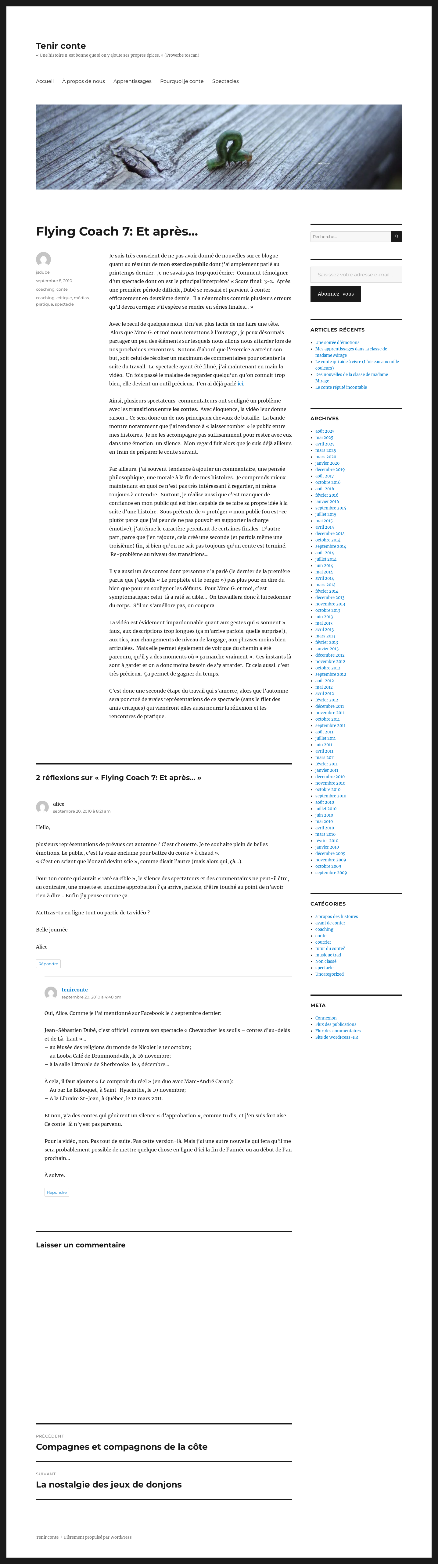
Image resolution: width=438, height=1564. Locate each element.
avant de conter (330, 923)
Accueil (45, 81)
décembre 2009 (330, 853)
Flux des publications (336, 1024)
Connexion (326, 1018)
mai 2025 (324, 437)
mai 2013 (323, 623)
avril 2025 (325, 444)
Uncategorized (329, 974)
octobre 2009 (328, 866)
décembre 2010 (330, 776)
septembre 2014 (330, 546)
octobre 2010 (327, 789)
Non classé (325, 961)
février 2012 (326, 700)
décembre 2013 (329, 597)
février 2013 (326, 642)
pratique (44, 304)
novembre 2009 (330, 860)
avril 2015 (324, 527)
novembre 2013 (330, 604)
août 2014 (324, 552)
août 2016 (324, 488)
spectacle (64, 304)
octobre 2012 (327, 668)
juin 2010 (324, 815)
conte (62, 289)
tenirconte (75, 990)
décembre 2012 (330, 655)
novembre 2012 (330, 661)
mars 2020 (325, 456)
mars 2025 (325, 450)
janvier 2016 (327, 501)
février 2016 (327, 495)
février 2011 (326, 764)
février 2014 (326, 591)
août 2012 (324, 680)
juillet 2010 (325, 808)
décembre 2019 (330, 469)
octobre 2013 (327, 610)
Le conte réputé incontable (341, 387)
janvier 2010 (327, 847)
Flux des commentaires (338, 1031)
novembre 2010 (330, 783)
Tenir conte (61, 46)
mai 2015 (324, 520)
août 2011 (324, 732)
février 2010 (326, 840)
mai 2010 (324, 821)
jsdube (43, 272)
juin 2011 (323, 744)
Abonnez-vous (336, 294)
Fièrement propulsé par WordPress (98, 1537)
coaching (45, 289)
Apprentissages (132, 81)
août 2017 (324, 476)
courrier (323, 942)
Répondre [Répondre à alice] (48, 963)
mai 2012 (324, 687)
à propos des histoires (336, 916)
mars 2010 (325, 834)
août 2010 (324, 802)
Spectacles (225, 81)
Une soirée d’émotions (337, 342)
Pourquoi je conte (182, 81)
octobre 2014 (327, 540)
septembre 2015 (330, 508)
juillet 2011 (325, 738)
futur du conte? (330, 948)
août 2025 (325, 431)
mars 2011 (325, 757)
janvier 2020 (327, 463)
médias (81, 297)
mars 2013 (325, 636)
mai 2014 (324, 572)
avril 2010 (324, 828)
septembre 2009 (331, 872)
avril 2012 (324, 693)
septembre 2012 (330, 674)
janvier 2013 (327, 648)
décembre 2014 (330, 533)
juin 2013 (324, 616)
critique (64, 297)
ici (240, 384)
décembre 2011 (329, 706)
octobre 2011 (327, 719)
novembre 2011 (330, 712)
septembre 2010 (330, 796)
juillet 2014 (325, 559)
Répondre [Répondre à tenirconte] (57, 1192)
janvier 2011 (326, 770)
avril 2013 (324, 629)
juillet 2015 (325, 514)
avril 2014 (324, 578)
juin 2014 (324, 565)
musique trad (328, 955)
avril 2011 (324, 751)
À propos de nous (83, 81)
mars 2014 (325, 584)
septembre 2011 (330, 725)
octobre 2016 (328, 482)
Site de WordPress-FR (336, 1037)
